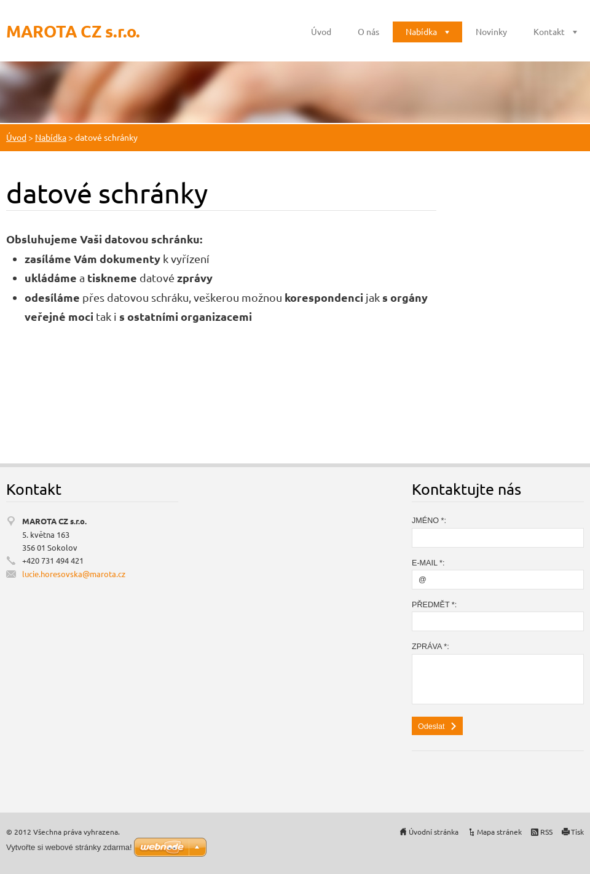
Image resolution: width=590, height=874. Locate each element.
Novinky (491, 31)
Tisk (577, 832)
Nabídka (421, 31)
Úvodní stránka (433, 832)
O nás (368, 31)
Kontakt (549, 31)
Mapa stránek (499, 832)
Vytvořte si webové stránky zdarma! (69, 847)
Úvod (321, 31)
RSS (546, 832)
